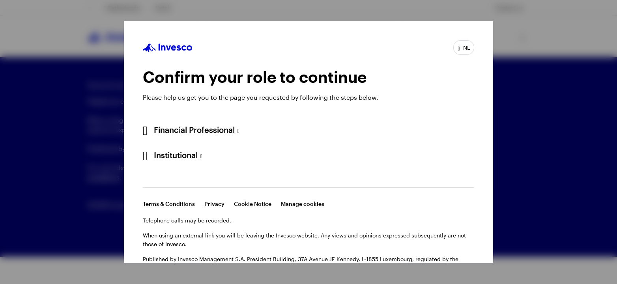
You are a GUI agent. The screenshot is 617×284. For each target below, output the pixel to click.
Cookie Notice (252, 203)
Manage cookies (302, 204)
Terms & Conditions (169, 203)
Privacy (214, 203)
